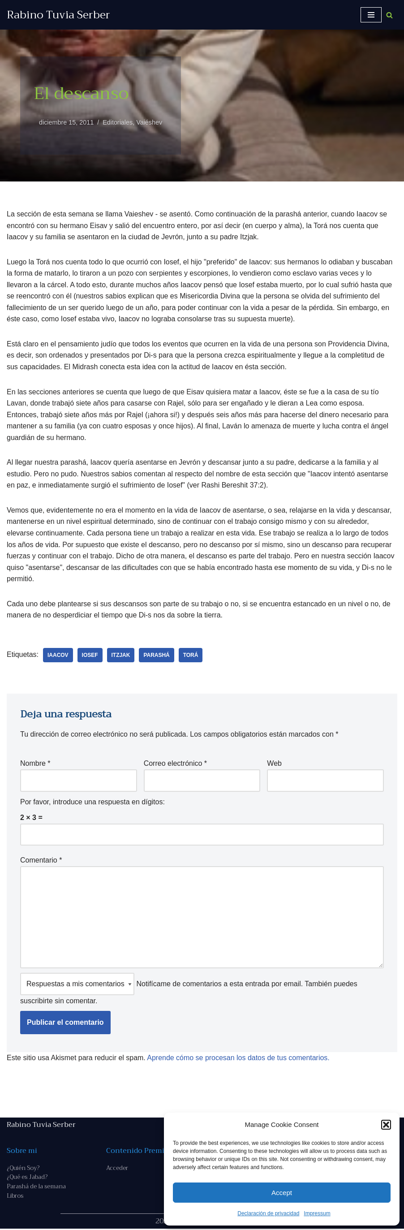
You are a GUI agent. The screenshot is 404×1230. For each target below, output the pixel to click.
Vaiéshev (150, 122)
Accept (281, 1192)
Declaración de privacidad (268, 1213)
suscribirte (36, 1002)
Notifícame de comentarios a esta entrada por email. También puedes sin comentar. (188, 990)
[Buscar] (389, 15)
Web (274, 764)
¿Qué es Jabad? (27, 1178)
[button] (386, 1124)
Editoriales (118, 122)
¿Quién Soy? (23, 1169)
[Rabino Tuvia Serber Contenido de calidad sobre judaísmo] (58, 14)
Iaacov (58, 655)
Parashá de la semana (36, 1188)
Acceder (117, 1169)
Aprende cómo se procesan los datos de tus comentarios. (238, 1058)
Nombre (35, 764)
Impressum (317, 1213)
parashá (157, 655)
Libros (15, 1197)
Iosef (90, 655)
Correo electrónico (175, 764)
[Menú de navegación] (371, 14)
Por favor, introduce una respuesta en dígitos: (92, 802)
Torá (190, 655)
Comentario (41, 861)
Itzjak (121, 655)
